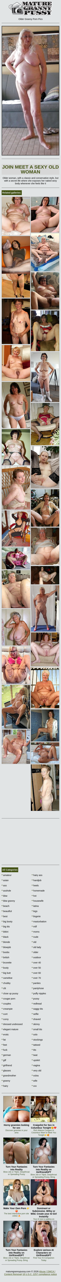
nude (35, 937)
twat (34, 1055)
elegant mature (10, 1029)
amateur (7, 875)
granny (6, 1080)
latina (35, 906)
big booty (7, 921)
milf (34, 926)
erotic (5, 1034)
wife (34, 1080)
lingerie (36, 916)
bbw (4, 896)
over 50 (36, 967)
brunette (7, 962)
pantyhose (38, 988)
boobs (5, 952)
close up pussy (10, 993)
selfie (35, 1014)
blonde (6, 942)
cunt (4, 1014)
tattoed (36, 1045)
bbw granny (8, 901)
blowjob (6, 947)
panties (36, 983)
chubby (6, 983)
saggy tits (37, 1009)
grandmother (9, 1075)
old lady (36, 947)
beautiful (7, 911)
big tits (6, 926)
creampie (7, 1009)
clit (4, 988)
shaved (36, 1019)
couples (6, 1003)
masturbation (39, 921)
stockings (37, 1039)
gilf (4, 1060)
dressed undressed (12, 1024)
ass (4, 885)
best (4, 916)
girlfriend (7, 1065)
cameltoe (7, 978)
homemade (38, 890)
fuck (4, 1050)
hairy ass (37, 875)
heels (35, 885)
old (34, 942)
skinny (36, 1024)
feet (4, 1045)
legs (34, 911)
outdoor (36, 957)
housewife (37, 901)
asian (5, 880)
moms (35, 931)
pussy (35, 998)
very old (36, 1070)
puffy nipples (39, 993)
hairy (5, 1086)
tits (34, 1050)
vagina (36, 1065)
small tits (37, 1029)
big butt (6, 973)
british (5, 957)
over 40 (36, 962)
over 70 (36, 978)
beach (5, 906)
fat (4, 1039)
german (6, 1055)
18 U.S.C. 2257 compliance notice (39, 1274)
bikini (5, 931)
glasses (6, 1070)
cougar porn (8, 998)
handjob (36, 880)
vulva (35, 1075)
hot (34, 896)
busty (5, 967)
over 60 (36, 973)
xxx (34, 1086)
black (5, 937)
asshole (6, 890)
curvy (5, 1019)
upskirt (36, 1060)
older (35, 952)
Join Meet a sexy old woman (30, 169)
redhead (37, 1003)
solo (34, 1034)
